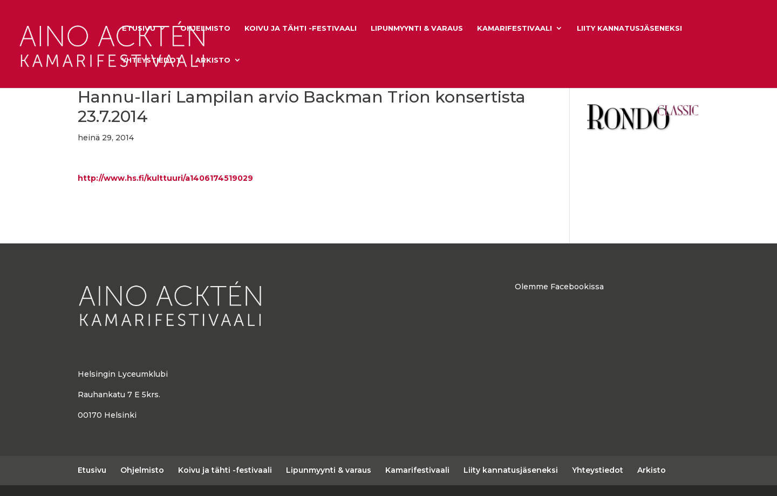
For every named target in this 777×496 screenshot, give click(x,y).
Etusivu (138, 28)
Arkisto (212, 60)
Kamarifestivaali (514, 28)
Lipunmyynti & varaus (417, 28)
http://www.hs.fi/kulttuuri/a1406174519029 (165, 178)
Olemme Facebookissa (559, 286)
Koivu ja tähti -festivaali (300, 28)
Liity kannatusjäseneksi (629, 28)
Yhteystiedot (151, 60)
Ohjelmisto (205, 28)
